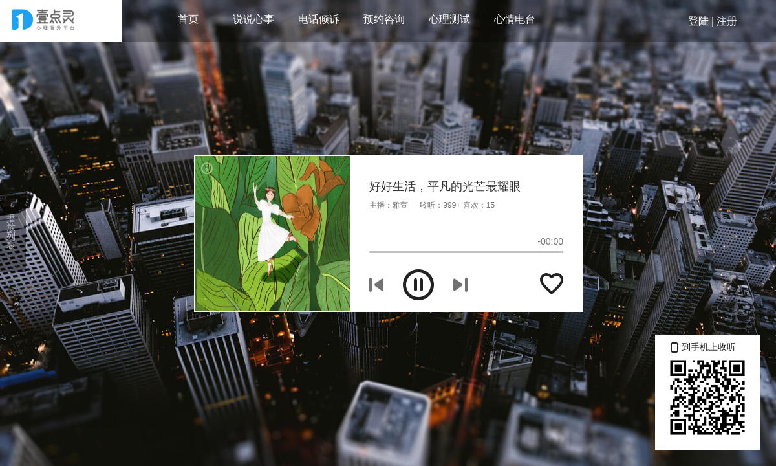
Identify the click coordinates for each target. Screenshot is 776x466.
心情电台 (514, 19)
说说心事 (253, 19)
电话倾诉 (318, 19)
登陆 (698, 21)
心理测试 (449, 19)
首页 (188, 19)
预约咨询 (384, 19)
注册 (727, 21)
